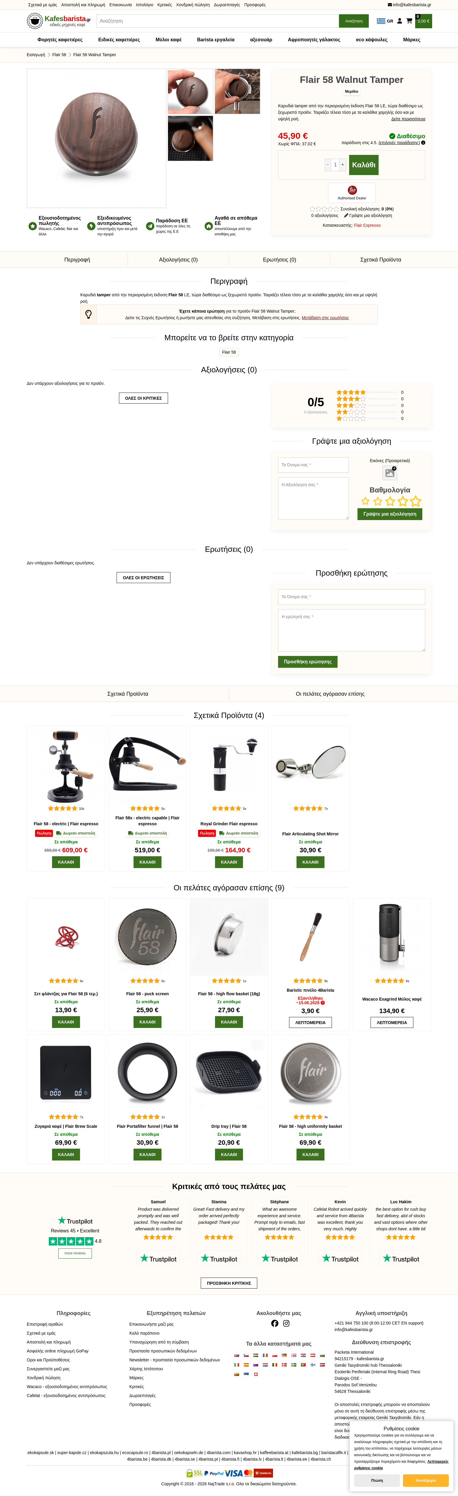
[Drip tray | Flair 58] (229, 1073)
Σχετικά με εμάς (42, 4)
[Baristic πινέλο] (310, 937)
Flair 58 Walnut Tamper (94, 54)
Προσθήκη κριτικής (229, 1283)
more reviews (75, 1253)
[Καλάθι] (66, 862)
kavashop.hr (245, 1452)
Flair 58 (59, 54)
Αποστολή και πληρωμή (83, 4)
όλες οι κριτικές (143, 398)
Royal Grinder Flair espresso (228, 823)
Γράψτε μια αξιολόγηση (368, 215)
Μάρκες (412, 39)
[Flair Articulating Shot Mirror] (310, 765)
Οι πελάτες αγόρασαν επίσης (330, 694)
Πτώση (377, 1480)
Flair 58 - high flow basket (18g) (229, 993)
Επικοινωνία (120, 4)
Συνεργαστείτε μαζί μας (48, 1368)
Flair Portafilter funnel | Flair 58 (147, 1126)
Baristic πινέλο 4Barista (310, 990)
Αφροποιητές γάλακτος (314, 39)
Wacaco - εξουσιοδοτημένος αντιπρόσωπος (67, 1386)
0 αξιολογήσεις (324, 215)
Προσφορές (255, 4)
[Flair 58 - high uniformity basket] (310, 1073)
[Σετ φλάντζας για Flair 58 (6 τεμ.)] (66, 937)
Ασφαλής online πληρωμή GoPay (58, 1351)
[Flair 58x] (147, 765)
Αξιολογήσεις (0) (178, 260)
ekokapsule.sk (41, 1452)
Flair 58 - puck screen (147, 993)
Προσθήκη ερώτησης (308, 661)
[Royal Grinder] (229, 765)
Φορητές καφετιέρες (60, 39)
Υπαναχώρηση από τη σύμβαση (159, 1342)
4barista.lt (274, 1459)
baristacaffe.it (333, 1452)
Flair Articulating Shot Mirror (310, 834)
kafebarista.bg (305, 1452)
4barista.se (185, 1459)
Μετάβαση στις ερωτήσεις (325, 317)
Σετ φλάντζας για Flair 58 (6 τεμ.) (66, 993)
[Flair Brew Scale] (66, 1073)
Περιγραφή (77, 260)
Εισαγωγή (36, 54)
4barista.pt (208, 1459)
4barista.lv (252, 1459)
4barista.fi (230, 1459)
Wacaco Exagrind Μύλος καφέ (392, 999)
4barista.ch (321, 1459)
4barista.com (218, 1452)
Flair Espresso (367, 225)
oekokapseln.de (188, 1452)
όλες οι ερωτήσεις (143, 577)
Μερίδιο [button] (351, 91)
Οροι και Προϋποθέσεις (48, 1360)
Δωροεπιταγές (227, 4)
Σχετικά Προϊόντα (380, 260)
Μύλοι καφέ (168, 39)
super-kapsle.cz (72, 1452)
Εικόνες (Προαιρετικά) (390, 460)
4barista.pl (161, 1452)
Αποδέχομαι (425, 1480)
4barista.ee (297, 1459)
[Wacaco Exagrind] (392, 937)
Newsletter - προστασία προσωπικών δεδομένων (174, 1360)
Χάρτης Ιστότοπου (146, 1368)
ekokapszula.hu (104, 1452)
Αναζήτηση (354, 21)
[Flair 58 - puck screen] (147, 937)
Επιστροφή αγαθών (45, 1324)
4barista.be (137, 1459)
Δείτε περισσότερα (408, 118)
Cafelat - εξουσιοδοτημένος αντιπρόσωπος (66, 1395)
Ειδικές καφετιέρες (119, 39)
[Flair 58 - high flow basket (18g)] (229, 937)
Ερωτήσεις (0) (279, 260)
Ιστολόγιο (144, 4)
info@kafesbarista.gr (410, 4)
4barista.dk (161, 1459)
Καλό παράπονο (144, 1333)
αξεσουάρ (261, 39)
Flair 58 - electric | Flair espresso (66, 823)
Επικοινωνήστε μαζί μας (151, 1324)
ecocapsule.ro (135, 1452)
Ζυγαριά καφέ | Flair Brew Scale (66, 1126)
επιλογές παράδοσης (399, 142)
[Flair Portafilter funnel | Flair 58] (147, 1073)
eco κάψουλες (372, 39)
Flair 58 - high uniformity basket (310, 1126)
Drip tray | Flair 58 (229, 1126)
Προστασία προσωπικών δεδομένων (163, 1351)
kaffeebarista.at (274, 1452)
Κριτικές (164, 4)
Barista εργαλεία (216, 39)
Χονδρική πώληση (193, 4)
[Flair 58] (66, 765)
